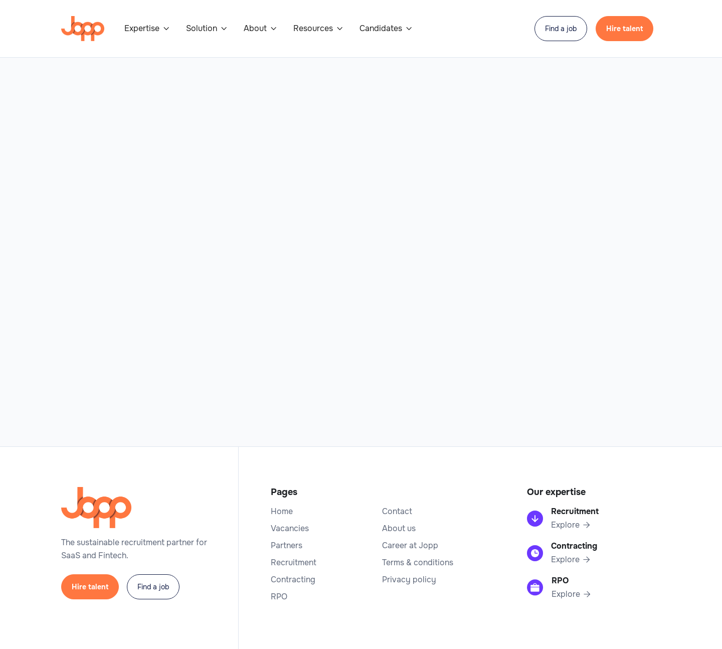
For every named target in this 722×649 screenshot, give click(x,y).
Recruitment (293, 562)
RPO (279, 596)
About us (399, 528)
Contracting (293, 579)
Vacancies (290, 528)
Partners (286, 545)
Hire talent (624, 28)
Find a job (561, 28)
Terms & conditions (417, 562)
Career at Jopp (410, 545)
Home (282, 511)
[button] (147, 28)
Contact (397, 511)
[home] (82, 28)
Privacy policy (409, 579)
